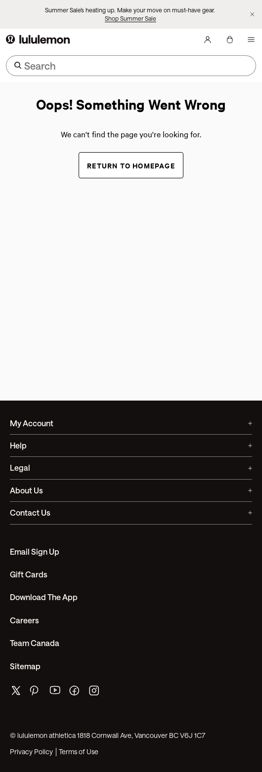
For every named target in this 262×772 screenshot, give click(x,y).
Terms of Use (78, 752)
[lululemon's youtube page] (55, 693)
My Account (131, 423)
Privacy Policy (31, 752)
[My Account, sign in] (207, 39)
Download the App (44, 597)
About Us (131, 490)
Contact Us (131, 512)
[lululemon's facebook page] (75, 693)
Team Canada (34, 643)
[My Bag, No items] (229, 39)
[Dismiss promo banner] (252, 14)
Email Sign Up (34, 551)
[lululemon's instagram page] (95, 693)
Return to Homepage (131, 165)
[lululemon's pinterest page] (36, 693)
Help (131, 445)
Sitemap (25, 666)
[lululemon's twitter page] (16, 692)
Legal (131, 467)
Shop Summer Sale (130, 18)
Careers (24, 620)
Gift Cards (28, 574)
